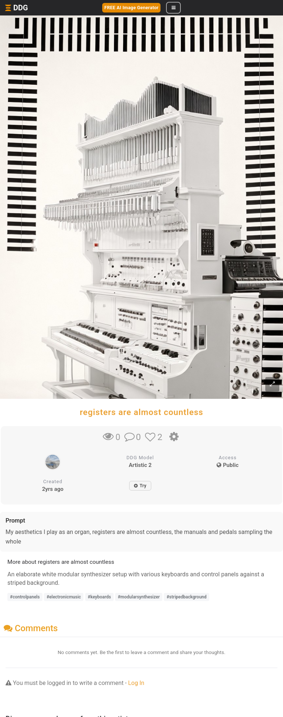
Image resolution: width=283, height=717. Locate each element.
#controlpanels (25, 597)
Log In (136, 682)
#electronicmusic (63, 597)
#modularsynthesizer (139, 597)
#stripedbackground (186, 597)
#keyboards (99, 597)
